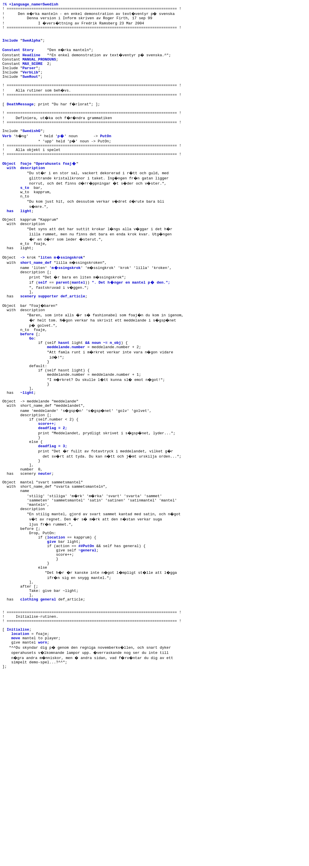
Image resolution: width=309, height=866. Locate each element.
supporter (48, 330)
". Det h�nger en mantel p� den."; (131, 314)
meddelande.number (66, 387)
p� (61, 154)
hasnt (63, 382)
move (15, 723)
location (56, 604)
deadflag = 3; (52, 500)
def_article (73, 330)
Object (9, 185)
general (48, 676)
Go (31, 376)
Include (10, 46)
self (42, 314)
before (27, 371)
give (51, 609)
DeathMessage (20, 118)
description (32, 190)
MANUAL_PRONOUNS (39, 66)
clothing (29, 676)
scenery (28, 330)
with (11, 190)
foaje (25, 185)
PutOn (106, 154)
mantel (78, 314)
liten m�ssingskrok (61, 289)
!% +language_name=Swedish (30, 4)
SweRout (30, 87)
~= (105, 382)
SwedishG (31, 149)
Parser (29, 77)
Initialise (18, 712)
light (25, 237)
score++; (47, 475)
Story (28, 56)
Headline (31, 61)
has (10, 237)
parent (62, 314)
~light (27, 438)
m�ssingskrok (66, 299)
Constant (11, 56)
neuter (45, 531)
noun (96, 382)
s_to (24, 211)
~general (87, 619)
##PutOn (86, 614)
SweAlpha (31, 46)
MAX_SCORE (32, 72)
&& (87, 382)
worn (42, 728)
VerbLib (30, 82)
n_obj (115, 382)
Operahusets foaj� (56, 185)
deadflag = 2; (52, 480)
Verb (6, 154)
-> (22, 289)
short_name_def (35, 294)
